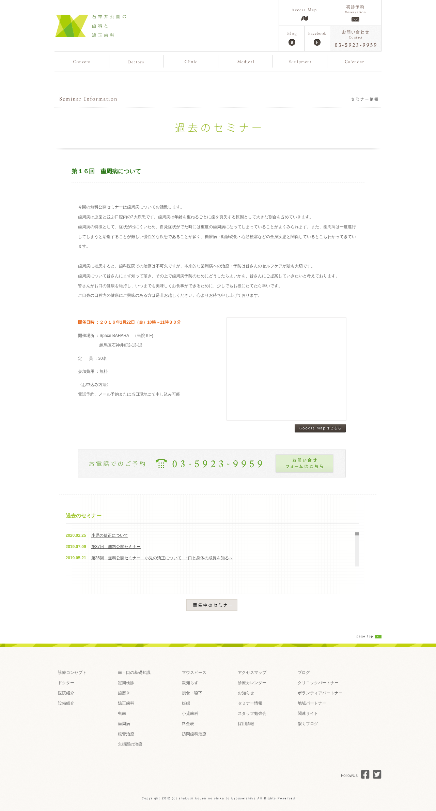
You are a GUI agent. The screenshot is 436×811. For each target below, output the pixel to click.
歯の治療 (245, 61)
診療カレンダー (252, 682)
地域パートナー (312, 703)
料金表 (188, 723)
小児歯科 (190, 713)
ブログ (304, 672)
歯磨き (124, 693)
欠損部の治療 (130, 744)
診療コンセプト (72, 672)
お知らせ (246, 693)
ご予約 (355, 13)
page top (369, 636)
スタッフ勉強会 (252, 713)
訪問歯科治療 (194, 734)
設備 (300, 61)
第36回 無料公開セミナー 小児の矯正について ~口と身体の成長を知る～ (162, 558)
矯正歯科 (126, 703)
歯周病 (124, 723)
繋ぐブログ (308, 723)
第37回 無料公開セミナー (116, 546)
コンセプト (82, 61)
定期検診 (126, 682)
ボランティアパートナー (320, 693)
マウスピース (194, 672)
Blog (291, 38)
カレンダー (354, 61)
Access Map (304, 13)
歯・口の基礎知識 (134, 672)
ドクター (66, 682)
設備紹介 (66, 703)
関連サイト (308, 713)
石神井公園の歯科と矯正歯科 (90, 25)
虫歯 (122, 713)
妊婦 (186, 703)
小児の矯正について (109, 535)
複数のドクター (136, 61)
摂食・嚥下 (192, 693)
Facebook (317, 38)
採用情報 (246, 723)
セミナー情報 (250, 703)
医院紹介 (191, 61)
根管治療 (126, 734)
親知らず (190, 682)
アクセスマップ (252, 672)
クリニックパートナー (318, 682)
